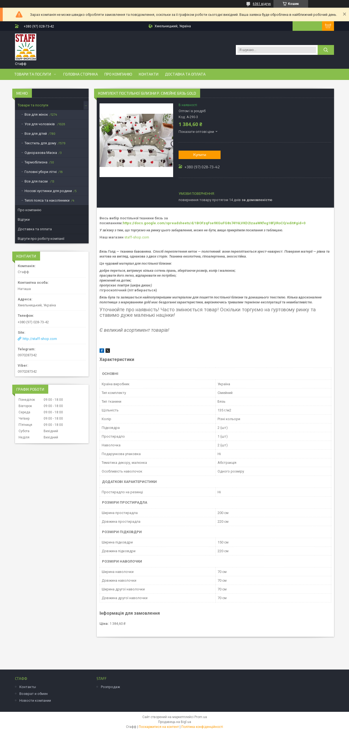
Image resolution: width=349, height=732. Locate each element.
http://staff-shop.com (40, 339)
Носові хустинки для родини (48, 191)
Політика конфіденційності (202, 727)
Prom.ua (200, 717)
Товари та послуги (32, 74)
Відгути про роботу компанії (41, 239)
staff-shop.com (136, 237)
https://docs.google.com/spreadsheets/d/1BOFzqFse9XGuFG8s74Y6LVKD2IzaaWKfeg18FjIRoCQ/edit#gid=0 (214, 223)
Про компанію (118, 74)
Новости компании (35, 700)
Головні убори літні (41, 172)
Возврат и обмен (33, 694)
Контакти (148, 74)
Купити (199, 154)
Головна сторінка (80, 74)
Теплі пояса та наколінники (47, 200)
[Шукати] (326, 50)
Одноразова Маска (41, 153)
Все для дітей (36, 134)
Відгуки (24, 219)
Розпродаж (110, 687)
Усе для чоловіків (40, 124)
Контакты (27, 687)
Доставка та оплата (185, 74)
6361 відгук (262, 4)
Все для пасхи (37, 181)
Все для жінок (36, 114)
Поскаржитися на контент (159, 727)
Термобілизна (36, 162)
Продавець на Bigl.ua (174, 722)
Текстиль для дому (40, 143)
